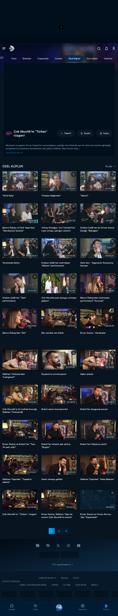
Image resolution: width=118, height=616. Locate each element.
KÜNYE (76, 578)
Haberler (108, 58)
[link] (11, 48)
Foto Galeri (92, 58)
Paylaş (104, 133)
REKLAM (64, 578)
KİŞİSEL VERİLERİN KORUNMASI (33, 585)
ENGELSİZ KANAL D (47, 578)
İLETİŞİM (66, 585)
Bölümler (27, 58)
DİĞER (93, 585)
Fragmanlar (43, 58)
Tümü (13, 58)
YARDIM (55, 585)
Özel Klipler (74, 58)
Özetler (58, 58)
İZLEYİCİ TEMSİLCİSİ (11, 581)
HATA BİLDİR (80, 585)
